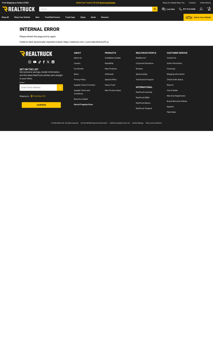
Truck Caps (70, 17)
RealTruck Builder (107, 3)
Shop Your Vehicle (22, 17)
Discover (105, 17)
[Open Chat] (168, 9)
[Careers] (41, 94)
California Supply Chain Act (120, 105)
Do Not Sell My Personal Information (94, 105)
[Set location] (38, 85)
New (37, 17)
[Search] (98, 9)
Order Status (205, 3)
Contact (192, 3)
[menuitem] (5, 17)
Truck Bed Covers (52, 17)
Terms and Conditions (154, 105)
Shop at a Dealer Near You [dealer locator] (174, 3)
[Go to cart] (209, 9)
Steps (82, 17)
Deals (93, 17)
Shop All (5, 17)
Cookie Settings (137, 105)
